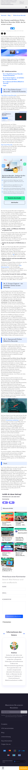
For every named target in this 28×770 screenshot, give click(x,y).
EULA (4, 762)
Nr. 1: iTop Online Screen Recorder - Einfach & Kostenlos (13, 74)
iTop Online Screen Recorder (8, 95)
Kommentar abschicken (14, 616)
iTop (2, 10)
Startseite (3, 15)
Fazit (4, 85)
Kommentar (6, 599)
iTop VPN (3, 7)
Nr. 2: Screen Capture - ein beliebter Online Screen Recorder (13, 78)
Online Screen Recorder (19, 15)
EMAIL (4, 593)
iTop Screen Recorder (6, 144)
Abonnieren (24, 712)
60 (13, 254)
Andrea (3, 30)
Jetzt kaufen (23, 768)
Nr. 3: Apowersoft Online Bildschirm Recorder (13, 82)
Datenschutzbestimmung (7, 4)
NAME (4, 586)
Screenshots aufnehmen (12, 420)
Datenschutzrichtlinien (7, 760)
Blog (9, 15)
